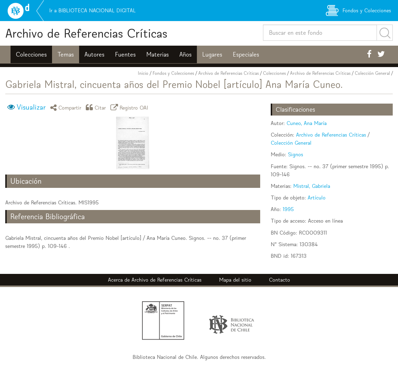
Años (185, 54)
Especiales (246, 54)
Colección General (372, 73)
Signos (295, 154)
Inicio (143, 73)
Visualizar (31, 107)
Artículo (317, 197)
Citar (97, 107)
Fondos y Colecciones (173, 73)
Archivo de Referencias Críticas (86, 33)
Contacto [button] (279, 279)
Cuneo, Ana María (307, 123)
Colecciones (31, 54)
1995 (288, 209)
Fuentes (125, 54)
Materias (157, 54)
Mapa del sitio (235, 279)
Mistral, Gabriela (311, 186)
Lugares (212, 54)
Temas (65, 54)
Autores (94, 54)
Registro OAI (130, 107)
